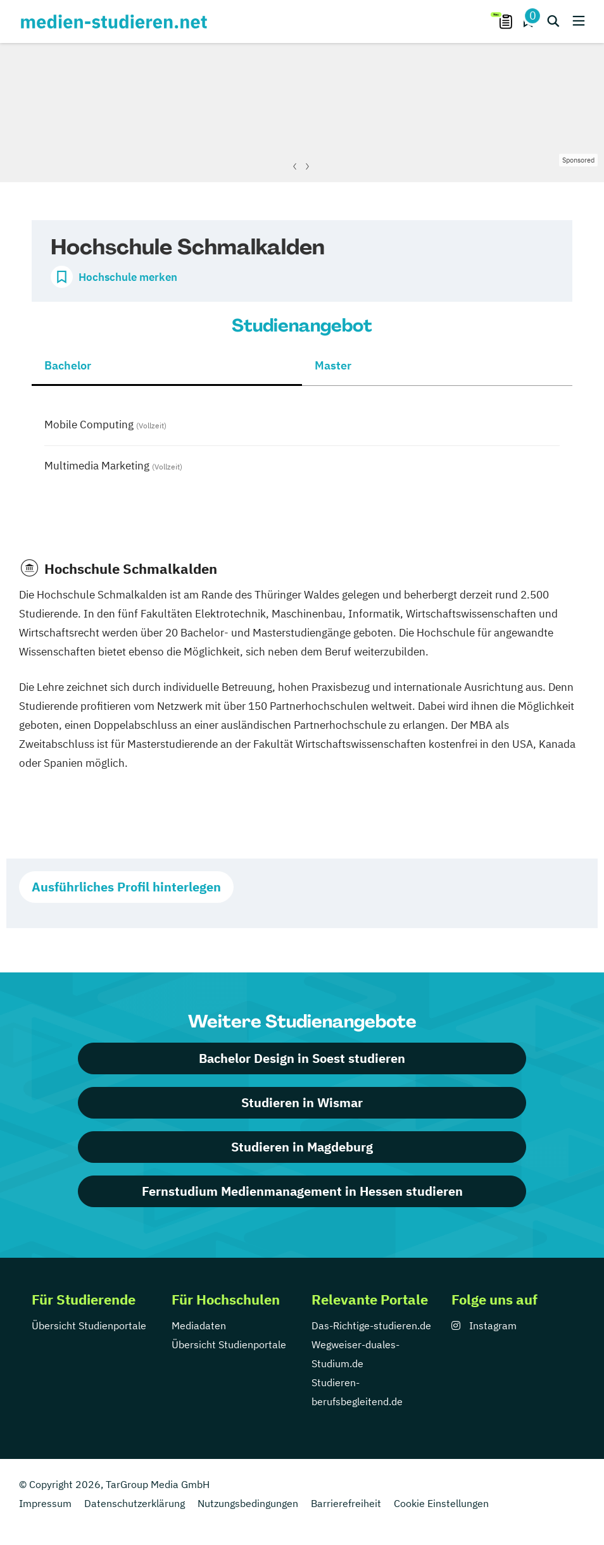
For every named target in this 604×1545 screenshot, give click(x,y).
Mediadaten (199, 1325)
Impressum (45, 1503)
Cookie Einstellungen (441, 1503)
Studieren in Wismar (302, 1102)
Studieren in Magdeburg (302, 1146)
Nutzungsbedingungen (248, 1503)
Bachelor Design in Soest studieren (302, 1058)
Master (333, 365)
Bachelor (67, 365)
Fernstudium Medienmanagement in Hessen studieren (302, 1191)
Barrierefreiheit (346, 1503)
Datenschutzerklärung (134, 1503)
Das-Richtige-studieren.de (371, 1325)
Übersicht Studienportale (89, 1325)
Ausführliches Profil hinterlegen (126, 886)
